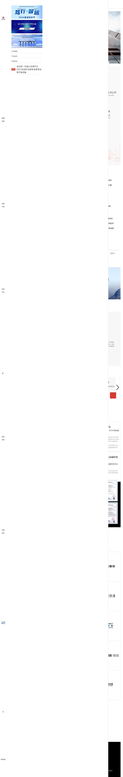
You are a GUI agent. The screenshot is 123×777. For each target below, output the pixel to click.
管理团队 (58, 67)
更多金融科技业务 (56, 752)
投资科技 (43, 752)
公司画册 (22, 154)
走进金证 (17, 67)
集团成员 (99, 67)
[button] (30, 235)
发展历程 (37, 67)
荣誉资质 (78, 67)
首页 (27, 4)
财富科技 (33, 752)
